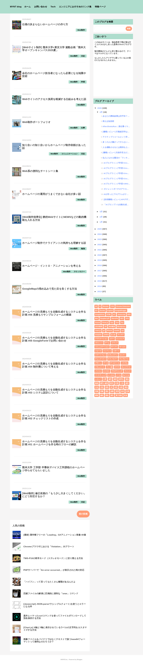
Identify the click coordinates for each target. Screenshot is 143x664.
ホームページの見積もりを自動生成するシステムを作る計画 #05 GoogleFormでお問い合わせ (54, 339)
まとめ (113, 335)
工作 (121, 383)
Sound (97, 322)
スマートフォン (100, 355)
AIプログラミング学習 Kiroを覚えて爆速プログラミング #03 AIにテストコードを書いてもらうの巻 (117, 168)
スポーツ (116, 351)
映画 (107, 387)
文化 (96, 387)
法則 (115, 387)
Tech (53, 6)
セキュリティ (112, 355)
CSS (112, 306)
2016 (99, 276)
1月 (101, 222)
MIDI (129, 314)
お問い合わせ (40, 6)
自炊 (122, 391)
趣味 (101, 395)
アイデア (121, 335)
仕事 (83, 128)
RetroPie (115, 318)
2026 (99, 108)
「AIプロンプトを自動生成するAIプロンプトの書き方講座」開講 (117, 204)
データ (105, 363)
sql (122, 330)
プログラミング (117, 371)
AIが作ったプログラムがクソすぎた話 (117, 194)
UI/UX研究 (98, 326)
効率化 (121, 379)
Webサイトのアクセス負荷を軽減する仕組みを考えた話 (54, 99)
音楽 (125, 395)
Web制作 (81, 30)
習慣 (117, 391)
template (98, 335)
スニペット (107, 351)
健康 (115, 379)
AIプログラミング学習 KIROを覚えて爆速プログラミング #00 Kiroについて (117, 184)
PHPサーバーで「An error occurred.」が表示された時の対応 (53, 570)
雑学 (112, 395)
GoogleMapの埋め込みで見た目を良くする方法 (49, 288)
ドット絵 (109, 367)
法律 (120, 387)
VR (105, 326)
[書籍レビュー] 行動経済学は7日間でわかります (116, 132)
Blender (106, 306)
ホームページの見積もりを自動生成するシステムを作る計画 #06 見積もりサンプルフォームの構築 (54, 313)
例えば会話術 (108, 121)
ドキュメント (99, 367)
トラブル (124, 363)
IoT (114, 314)
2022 (99, 244)
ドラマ (117, 367)
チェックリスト (100, 359)
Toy (122, 322)
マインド (127, 371)
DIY (96, 310)
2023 (99, 239)
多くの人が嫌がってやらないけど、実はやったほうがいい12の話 (116, 142)
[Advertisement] (113, 80)
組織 (112, 391)
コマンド (115, 343)
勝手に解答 (104, 383)
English (110, 310)
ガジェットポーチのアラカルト (117, 189)
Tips (111, 322)
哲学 (111, 383)
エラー (112, 339)
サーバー (114, 347)
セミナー (122, 355)
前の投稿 (83, 514)
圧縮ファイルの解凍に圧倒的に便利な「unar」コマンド (50, 593)
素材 (107, 391)
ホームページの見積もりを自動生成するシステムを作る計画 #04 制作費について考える (54, 365)
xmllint (106, 335)
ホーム (27, 6)
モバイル (126, 375)
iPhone (109, 330)
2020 (99, 255)
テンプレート (124, 359)
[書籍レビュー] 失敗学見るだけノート (116, 152)
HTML (109, 314)
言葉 (127, 391)
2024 (99, 234)
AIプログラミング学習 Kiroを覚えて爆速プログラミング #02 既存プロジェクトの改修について (117, 173)
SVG (127, 318)
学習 (83, 82)
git (104, 330)
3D (96, 306)
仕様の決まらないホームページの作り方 (45, 24)
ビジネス (106, 371)
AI (100, 306)
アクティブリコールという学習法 (116, 137)
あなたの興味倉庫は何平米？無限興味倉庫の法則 (116, 116)
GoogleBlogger (120, 310)
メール (118, 375)
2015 (99, 281)
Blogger (79, 659)
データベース (114, 363)
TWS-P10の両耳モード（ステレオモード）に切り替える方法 (53, 558)
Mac (96, 318)
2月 (101, 217)
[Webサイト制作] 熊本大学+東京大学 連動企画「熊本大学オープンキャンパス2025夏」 (54, 49)
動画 (96, 383)
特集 (96, 391)
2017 (99, 271)
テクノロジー (79, 272)
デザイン (98, 363)
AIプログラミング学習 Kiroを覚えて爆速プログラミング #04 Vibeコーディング (117, 163)
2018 (99, 265)
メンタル (111, 375)
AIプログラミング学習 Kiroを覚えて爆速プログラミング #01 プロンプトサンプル (117, 179)
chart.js (98, 330)
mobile (116, 330)
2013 (99, 291)
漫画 (126, 387)
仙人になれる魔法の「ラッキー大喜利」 (116, 158)
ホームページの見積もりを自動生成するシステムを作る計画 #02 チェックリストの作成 (54, 417)
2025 (99, 229)
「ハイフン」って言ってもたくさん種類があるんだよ (49, 582)
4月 (101, 112)
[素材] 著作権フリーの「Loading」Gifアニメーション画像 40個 (54, 535)
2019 (99, 260)
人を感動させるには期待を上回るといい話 (116, 147)
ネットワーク (126, 367)
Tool (117, 322)
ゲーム (107, 343)
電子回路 (119, 395)
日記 (83, 56)
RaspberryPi (104, 318)
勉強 (83, 249)
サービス (122, 347)
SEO (121, 318)
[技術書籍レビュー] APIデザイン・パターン (117, 199)
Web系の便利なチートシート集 (40, 171)
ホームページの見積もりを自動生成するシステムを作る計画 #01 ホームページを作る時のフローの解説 (54, 443)
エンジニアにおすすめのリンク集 (75, 6)
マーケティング (100, 375)
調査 (96, 395)
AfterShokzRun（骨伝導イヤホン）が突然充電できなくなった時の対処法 (116, 126)
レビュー (98, 379)
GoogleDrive (100, 314)
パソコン (98, 371)
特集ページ (100, 6)
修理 (110, 379)
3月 (101, 211)
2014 (99, 286)
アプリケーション (101, 339)
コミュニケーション (69, 154)
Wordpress (121, 326)
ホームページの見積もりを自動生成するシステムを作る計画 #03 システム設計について (54, 391)
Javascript (121, 314)
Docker (102, 310)
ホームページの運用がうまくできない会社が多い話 (51, 194)
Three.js (105, 322)
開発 (107, 395)
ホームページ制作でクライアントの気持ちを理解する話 (54, 243)
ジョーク (98, 351)
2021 (99, 250)
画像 (101, 391)
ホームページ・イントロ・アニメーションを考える (51, 265)
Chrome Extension (123, 306)
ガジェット (99, 343)
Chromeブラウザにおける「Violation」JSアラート (48, 546)
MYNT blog (16, 6)
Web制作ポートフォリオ (36, 122)
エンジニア (120, 339)
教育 (127, 383)
